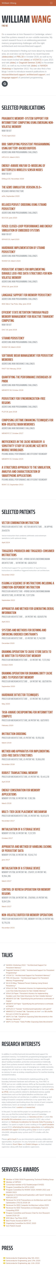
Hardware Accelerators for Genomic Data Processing (31, 1122)
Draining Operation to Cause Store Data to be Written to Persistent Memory (26, 653)
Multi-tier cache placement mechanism (24, 811)
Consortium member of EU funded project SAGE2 (25, 1184)
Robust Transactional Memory (20, 772)
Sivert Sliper (17, 1144)
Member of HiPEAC (13, 1182)
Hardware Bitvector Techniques (20, 695)
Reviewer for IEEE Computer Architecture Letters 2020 (27, 1205)
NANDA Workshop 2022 (16, 965)
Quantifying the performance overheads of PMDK (27, 379)
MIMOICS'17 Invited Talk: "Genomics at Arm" (23, 1011)
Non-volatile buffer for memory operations (27, 915)
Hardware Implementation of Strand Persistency (23, 250)
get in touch (11, 1139)
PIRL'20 (20, 56)
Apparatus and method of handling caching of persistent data (27, 848)
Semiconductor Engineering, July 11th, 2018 (23, 1263)
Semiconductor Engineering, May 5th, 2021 (22, 1258)
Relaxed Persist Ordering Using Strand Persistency (24, 206)
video (10, 56)
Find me (5, 26)
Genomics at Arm (36, 1117)
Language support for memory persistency (26, 295)
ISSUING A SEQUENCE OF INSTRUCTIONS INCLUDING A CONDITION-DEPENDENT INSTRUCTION (28, 585)
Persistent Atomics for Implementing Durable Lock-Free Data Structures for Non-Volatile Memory (27, 273)
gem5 (44, 1124)
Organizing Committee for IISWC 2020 (21, 1223)
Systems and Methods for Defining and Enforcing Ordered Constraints (24, 632)
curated (20, 1107)
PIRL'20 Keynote (13, 978)
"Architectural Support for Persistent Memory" (32, 975)
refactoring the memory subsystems (26, 1127)
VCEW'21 (37, 60)
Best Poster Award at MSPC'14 (18, 1221)
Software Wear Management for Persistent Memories (27, 357)
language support (10, 77)
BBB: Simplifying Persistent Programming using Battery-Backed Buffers (26, 146)
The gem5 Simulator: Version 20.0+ (22, 187)
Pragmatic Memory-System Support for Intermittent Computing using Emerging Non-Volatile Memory (28, 122)
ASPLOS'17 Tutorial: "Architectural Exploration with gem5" (28, 1009)
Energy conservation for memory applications (21, 792)
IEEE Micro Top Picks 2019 (16, 1218)
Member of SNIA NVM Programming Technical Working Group (30, 1179)
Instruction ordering (14, 733)
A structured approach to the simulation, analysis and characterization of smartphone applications (26, 471)
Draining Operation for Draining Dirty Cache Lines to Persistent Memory (27, 675)
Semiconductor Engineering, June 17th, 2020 (23, 1260)
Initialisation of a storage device (21, 829)
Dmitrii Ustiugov (32, 1144)
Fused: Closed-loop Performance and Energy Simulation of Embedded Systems (27, 228)
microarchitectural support (14, 74)
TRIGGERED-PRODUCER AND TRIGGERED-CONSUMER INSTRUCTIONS (28, 553)
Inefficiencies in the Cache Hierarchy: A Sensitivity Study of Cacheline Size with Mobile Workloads (24, 446)
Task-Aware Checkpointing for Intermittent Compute (27, 714)
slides (4, 56)
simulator (50, 1124)
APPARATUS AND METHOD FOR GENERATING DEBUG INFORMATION (28, 610)
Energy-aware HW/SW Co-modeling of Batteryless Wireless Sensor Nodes (23, 167)
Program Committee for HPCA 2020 (20, 1187)
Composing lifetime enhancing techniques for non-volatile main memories (27, 422)
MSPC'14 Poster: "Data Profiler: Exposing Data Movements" (29, 1022)
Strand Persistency (13, 338)
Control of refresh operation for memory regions (26, 891)
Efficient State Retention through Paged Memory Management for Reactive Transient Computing (28, 316)
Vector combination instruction (20, 522)
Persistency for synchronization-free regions (23, 400)
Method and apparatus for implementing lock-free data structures (26, 753)
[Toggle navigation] (51, 3)
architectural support (35, 74)
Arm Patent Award (13, 1226)
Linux (34, 1130)
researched (30, 1107)
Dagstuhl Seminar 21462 (30, 62)
